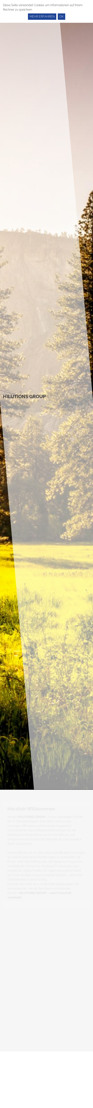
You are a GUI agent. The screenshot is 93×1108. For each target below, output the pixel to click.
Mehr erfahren (42, 16)
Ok (61, 16)
